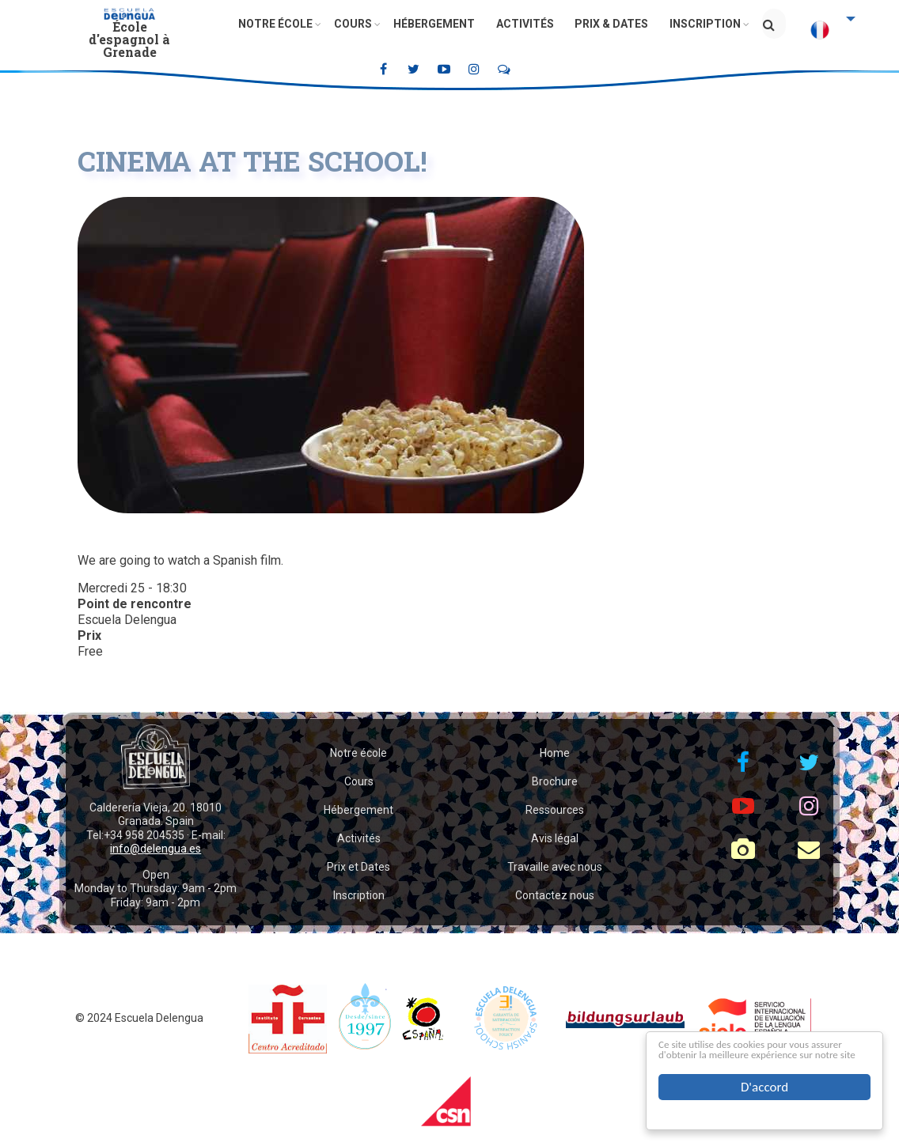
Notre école (281, 23)
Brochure (555, 781)
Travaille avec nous (554, 866)
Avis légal (554, 838)
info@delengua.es (155, 848)
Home (555, 753)
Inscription (699, 23)
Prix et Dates (358, 866)
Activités (523, 23)
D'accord (764, 1087)
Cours (356, 23)
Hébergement (435, 23)
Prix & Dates (608, 23)
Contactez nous (554, 895)
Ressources (554, 810)
